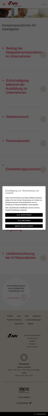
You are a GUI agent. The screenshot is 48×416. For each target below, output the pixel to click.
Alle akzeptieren (24, 215)
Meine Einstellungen (24, 226)
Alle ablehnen (24, 220)
